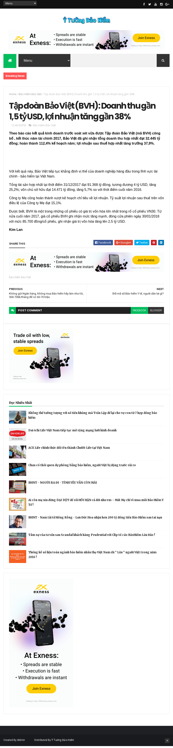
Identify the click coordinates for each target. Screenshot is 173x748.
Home (13, 94)
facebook (139, 312)
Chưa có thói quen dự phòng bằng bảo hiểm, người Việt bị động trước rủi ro (82, 467)
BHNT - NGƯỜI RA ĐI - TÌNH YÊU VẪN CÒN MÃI (62, 484)
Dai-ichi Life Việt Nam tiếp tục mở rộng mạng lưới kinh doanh (72, 432)
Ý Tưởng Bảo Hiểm (63, 741)
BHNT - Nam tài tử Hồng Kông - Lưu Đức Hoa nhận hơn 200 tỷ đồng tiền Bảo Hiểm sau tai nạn (95, 519)
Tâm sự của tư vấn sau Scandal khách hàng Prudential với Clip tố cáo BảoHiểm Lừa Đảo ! (91, 536)
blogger (156, 312)
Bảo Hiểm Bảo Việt (30, 94)
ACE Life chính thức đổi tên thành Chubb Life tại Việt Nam (69, 449)
